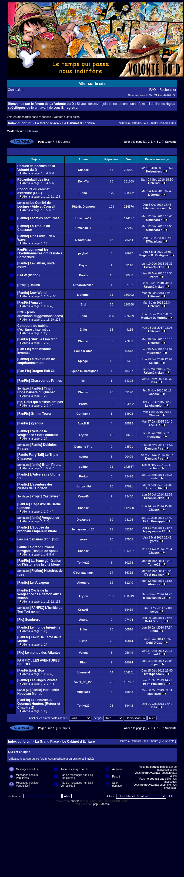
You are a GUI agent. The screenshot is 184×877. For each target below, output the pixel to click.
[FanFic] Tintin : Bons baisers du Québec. (36, 390)
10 (47, 196)
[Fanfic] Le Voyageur (33, 582)
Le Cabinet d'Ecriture (78, 123)
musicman (154, 352)
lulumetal (83, 672)
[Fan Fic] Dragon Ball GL (36, 371)
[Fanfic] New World (31, 293)
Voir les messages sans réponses (29, 116)
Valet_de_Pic (83, 682)
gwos (154, 611)
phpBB (75, 801)
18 (47, 319)
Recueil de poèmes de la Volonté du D (36, 168)
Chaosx (83, 169)
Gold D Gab (154, 642)
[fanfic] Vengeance (44, 518)
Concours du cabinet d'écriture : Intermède (33, 327)
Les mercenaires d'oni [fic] (37, 539)
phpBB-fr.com (101, 804)
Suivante (170, 141)
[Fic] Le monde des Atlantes (39, 653)
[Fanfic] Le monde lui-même (38, 627)
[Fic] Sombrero (28, 620)
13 (56, 601)
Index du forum (20, 123)
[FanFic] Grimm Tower (34, 414)
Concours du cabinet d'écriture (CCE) (33, 191)
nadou (83, 456)
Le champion (154, 405)
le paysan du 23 (83, 529)
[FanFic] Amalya (29, 302)
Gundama (83, 413)
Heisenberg (154, 171)
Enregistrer (70, 107)
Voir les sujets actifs (66, 116)
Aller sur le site (91, 83)
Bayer (83, 265)
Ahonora (83, 582)
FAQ (152, 90)
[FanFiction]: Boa (30, 670)
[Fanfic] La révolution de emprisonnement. (36, 361)
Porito (83, 275)
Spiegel (83, 361)
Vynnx (83, 652)
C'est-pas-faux (83, 572)
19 (52, 319)
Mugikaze (83, 691)
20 (56, 319)
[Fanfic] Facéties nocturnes (38, 218)
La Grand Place (47, 123)
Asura (83, 619)
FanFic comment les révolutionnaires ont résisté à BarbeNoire (39, 253)
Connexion (15, 90)
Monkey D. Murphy (154, 317)
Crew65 (83, 496)
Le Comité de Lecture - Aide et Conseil (36, 204)
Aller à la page (133, 141)
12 (56, 196)
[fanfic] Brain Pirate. (45, 465)
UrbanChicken (154, 267)
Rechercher (167, 90)
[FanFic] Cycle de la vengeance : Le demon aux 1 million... (39, 594)
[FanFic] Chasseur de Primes (39, 381)
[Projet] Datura (28, 285)
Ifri (83, 380)
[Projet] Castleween (45, 496)
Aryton (83, 435)
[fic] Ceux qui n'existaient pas (40, 402)
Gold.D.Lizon (154, 621)
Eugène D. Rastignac (154, 255)
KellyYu (83, 181)
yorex (83, 539)
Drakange (83, 519)
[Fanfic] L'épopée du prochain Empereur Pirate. (37, 529)
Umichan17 (83, 218)
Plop (83, 662)
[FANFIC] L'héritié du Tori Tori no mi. (39, 609)
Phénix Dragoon (83, 206)
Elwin (83, 641)
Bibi (83, 304)
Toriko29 (83, 562)
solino (83, 466)
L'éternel (154, 183)
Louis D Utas (83, 351)
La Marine (32, 131)
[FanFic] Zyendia (30, 423)
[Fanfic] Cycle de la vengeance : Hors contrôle (37, 433)
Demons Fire (83, 446)
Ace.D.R (83, 423)
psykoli (83, 253)
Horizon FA (83, 486)
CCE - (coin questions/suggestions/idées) (40, 314)
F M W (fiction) (28, 275)
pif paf (154, 664)
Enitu (83, 193)
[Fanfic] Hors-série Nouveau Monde (38, 692)
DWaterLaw (83, 239)
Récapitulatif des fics (33, 179)
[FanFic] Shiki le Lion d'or (37, 339)
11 (52, 196)
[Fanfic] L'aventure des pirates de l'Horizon (35, 486)
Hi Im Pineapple (154, 521)
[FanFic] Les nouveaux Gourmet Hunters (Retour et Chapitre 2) (38, 703)
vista (154, 478)
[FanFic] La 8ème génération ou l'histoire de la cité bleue (39, 562)
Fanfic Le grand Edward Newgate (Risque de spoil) (37, 549)
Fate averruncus (154, 208)
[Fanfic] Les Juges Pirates (37, 680)
